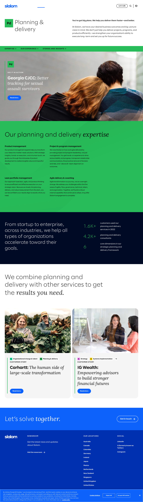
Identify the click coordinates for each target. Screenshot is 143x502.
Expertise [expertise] (11, 49)
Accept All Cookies (123, 495)
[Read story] (14, 97)
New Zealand (89, 473)
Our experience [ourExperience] (30, 49)
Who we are (84, 6)
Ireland (86, 457)
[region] (71, 495)
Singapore (88, 477)
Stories (73, 6)
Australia (87, 441)
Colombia (87, 449)
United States (89, 485)
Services (41, 6)
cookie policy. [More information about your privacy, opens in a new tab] (66, 500)
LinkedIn (120, 441)
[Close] (140, 495)
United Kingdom (90, 481)
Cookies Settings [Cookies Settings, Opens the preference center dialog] (95, 495)
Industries (52, 6)
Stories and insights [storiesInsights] (55, 49)
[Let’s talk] (122, 6)
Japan (86, 461)
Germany (87, 453)
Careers (95, 6)
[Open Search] (130, 6)
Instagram (121, 452)
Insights (63, 6)
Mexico (86, 465)
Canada (87, 445)
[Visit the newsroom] (36, 452)
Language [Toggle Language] (136, 6)
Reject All (109, 495)
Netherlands (88, 469)
